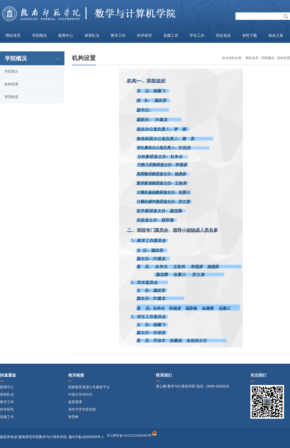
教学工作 (118, 35)
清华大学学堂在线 (82, 409)
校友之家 (275, 35)
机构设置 (11, 84)
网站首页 (13, 35)
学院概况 (39, 35)
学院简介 (11, 71)
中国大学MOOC (80, 394)
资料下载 (249, 35)
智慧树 (73, 417)
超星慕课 (75, 402)
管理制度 (11, 97)
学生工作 (197, 35)
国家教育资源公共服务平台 (89, 387)
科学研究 (144, 35)
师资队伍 (92, 35)
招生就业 (223, 35)
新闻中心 (65, 35)
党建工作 (170, 35)
